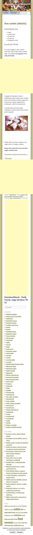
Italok (8, 347)
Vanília (8, 423)
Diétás (8, 327)
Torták (8, 414)
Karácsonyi (9, 349)
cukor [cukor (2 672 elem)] (17, 509)
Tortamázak (10, 418)
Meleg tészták (10, 370)
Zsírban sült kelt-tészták (13, 427)
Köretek (8, 355)
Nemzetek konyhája (12, 377)
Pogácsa (9, 384)
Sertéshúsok (10, 394)
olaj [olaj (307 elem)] (5, 525)
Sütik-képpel (13, 12)
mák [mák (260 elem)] (22, 522)
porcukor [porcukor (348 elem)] (10, 525)
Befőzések (9, 318)
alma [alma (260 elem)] (5, 506)
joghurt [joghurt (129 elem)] (12, 515)
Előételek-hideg (11, 331)
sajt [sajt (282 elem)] (22, 525)
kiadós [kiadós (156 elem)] (23, 515)
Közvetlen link (17, 198)
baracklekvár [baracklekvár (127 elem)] (11, 506)
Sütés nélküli (10, 401)
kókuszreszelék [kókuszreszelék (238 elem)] (9, 519)
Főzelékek (9, 340)
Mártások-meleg (11, 368)
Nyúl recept (9, 381)
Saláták (8, 390)
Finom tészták (10, 336)
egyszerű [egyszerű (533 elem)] (8, 512)
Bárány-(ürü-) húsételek (13, 316)
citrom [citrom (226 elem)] (6, 509)
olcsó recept (16, 196)
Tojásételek (9, 412)
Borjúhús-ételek (11, 323)
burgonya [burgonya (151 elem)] (19, 506)
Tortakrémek (10, 416)
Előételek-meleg (11, 334)
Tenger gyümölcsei (12, 410)
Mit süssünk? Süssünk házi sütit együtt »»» (16, 154)
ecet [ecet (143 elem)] (24, 509)
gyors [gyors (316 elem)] (25, 512)
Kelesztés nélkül (11, 351)
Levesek (9, 362)
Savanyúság (10, 392)
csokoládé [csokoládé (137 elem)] (11, 509)
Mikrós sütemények (12, 375)
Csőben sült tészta (12, 325)
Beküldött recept (11, 321)
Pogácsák (9, 386)
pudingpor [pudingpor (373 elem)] (17, 525)
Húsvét (8, 344)
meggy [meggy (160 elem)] (19, 522)
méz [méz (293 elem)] (25, 522)
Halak (8, 342)
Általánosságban (11, 314)
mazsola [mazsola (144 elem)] (15, 522)
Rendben (12, 532)
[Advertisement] (18, 248)
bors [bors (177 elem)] (15, 506)
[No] (31, 530)
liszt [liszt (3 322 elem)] (20, 518)
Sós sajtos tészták (12, 397)
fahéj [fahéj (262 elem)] (13, 512)
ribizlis (21, 196)
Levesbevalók (10, 360)
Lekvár (8, 357)
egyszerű (22, 194)
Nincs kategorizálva (12, 379)
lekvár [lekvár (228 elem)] (16, 519)
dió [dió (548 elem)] (22, 509)
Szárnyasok (10, 405)
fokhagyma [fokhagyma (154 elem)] (18, 512)
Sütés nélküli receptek (13, 403)
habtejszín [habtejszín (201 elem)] (7, 515)
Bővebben (20, 532)
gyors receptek (8, 196)
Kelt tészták (10, 353)
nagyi (11, 198)
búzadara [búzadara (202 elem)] (24, 506)
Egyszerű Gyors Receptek (17, 4)
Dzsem (8, 329)
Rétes (8, 388)
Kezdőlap (5, 12)
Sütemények (13, 194)
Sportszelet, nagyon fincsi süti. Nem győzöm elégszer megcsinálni (16, 453)
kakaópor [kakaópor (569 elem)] (18, 515)
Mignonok (9, 373)
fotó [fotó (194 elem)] (22, 512)
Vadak (8, 420)
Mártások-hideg (11, 366)
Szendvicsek (10, 407)
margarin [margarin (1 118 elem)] (8, 522)
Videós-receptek (11, 425)
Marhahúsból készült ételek (15, 364)
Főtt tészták (10, 338)
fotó (27, 194)
